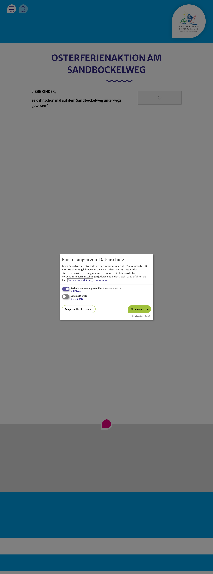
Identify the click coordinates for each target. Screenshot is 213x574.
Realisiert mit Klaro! (141, 316)
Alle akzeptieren (139, 309)
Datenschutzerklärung (80, 280)
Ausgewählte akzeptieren (79, 309)
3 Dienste (77, 299)
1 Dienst (76, 291)
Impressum (101, 280)
